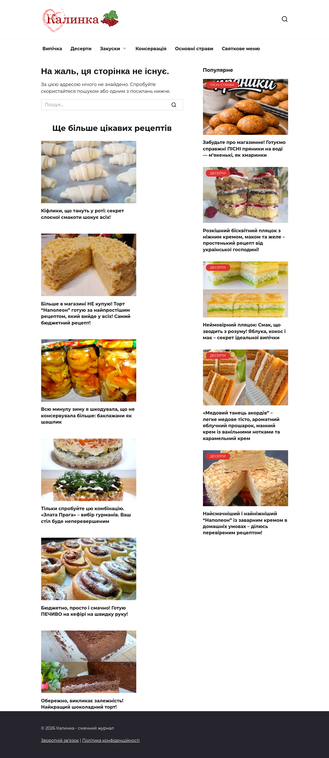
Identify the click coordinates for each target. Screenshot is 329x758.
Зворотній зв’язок (60, 740)
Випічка (52, 48)
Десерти (81, 48)
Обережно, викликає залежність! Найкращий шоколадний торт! (82, 703)
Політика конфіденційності (111, 740)
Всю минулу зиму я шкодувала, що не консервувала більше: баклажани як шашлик (88, 416)
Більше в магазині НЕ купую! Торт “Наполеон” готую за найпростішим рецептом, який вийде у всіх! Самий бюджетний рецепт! (86, 313)
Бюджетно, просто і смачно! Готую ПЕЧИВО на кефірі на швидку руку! (84, 611)
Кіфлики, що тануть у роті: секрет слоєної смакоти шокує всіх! (82, 214)
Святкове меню (241, 48)
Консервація (150, 48)
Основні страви (194, 48)
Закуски (110, 48)
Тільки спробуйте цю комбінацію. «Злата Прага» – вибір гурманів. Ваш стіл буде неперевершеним (86, 515)
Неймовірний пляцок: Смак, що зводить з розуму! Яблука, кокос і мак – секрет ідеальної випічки (244, 331)
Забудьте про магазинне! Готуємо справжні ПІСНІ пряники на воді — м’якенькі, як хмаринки (244, 149)
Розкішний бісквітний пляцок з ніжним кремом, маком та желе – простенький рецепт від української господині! (244, 240)
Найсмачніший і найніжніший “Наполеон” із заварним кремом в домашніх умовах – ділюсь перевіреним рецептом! (245, 523)
